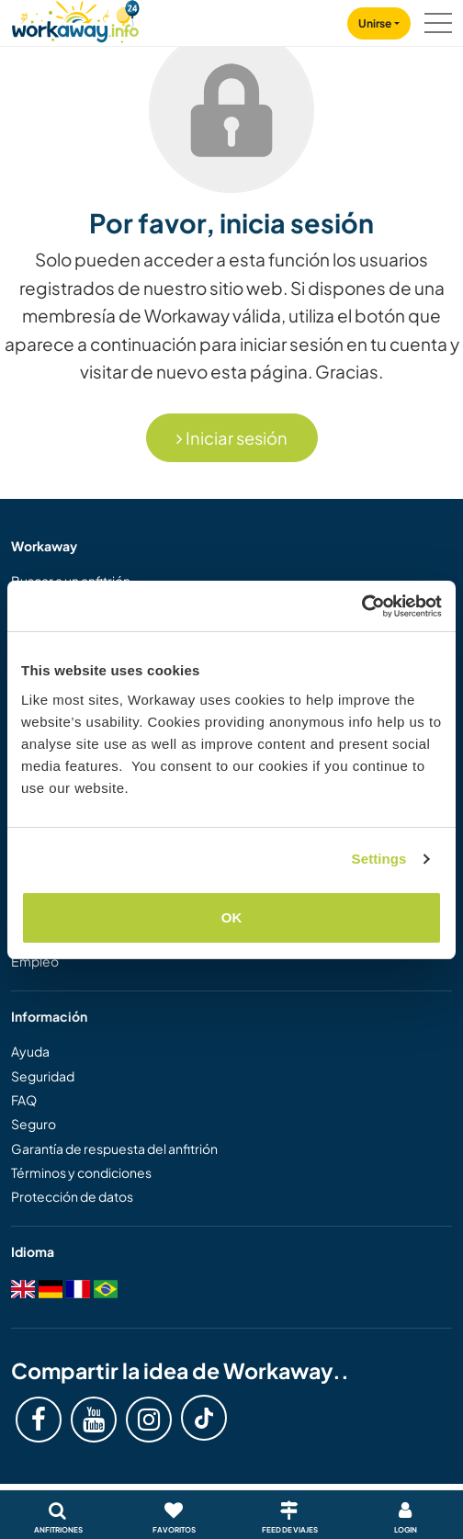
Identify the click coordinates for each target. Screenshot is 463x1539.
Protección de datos (72, 1196)
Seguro (33, 1123)
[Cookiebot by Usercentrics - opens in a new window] (361, 606)
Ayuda (30, 1051)
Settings (379, 858)
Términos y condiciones (81, 1172)
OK (232, 917)
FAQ (24, 1100)
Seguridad (42, 1076)
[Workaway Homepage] (75, 19)
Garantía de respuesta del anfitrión (114, 1148)
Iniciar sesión (232, 437)
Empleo (35, 961)
